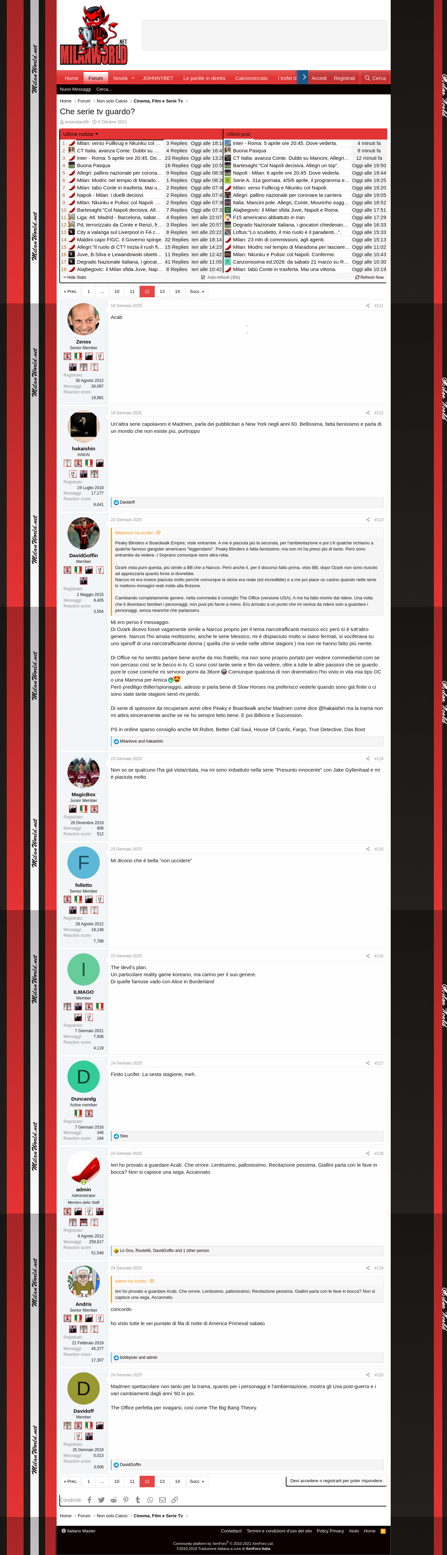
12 (147, 291)
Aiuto (354, 1530)
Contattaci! (231, 1530)
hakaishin (83, 448)
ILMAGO (83, 992)
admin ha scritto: (131, 1281)
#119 (379, 1268)
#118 (379, 1153)
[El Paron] (89, 356)
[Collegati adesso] (84, 1182)
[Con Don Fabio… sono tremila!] (73, 367)
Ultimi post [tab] (238, 134)
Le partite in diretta (204, 78)
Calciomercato (251, 78)
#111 (379, 305)
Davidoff (83, 1411)
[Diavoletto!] (67, 356)
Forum (96, 78)
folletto (83, 885)
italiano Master (79, 1530)
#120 (379, 1375)
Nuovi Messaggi (75, 89)
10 (116, 291)
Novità (120, 78)
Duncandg (83, 1099)
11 (132, 291)
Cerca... (104, 89)
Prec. (72, 291)
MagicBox (84, 794)
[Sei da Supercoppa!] (83, 367)
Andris (84, 1304)
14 (177, 291)
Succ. (195, 291)
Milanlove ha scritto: (134, 532)
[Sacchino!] (83, 1222)
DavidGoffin (83, 555)
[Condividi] (368, 306)
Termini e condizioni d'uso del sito (279, 1530)
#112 (379, 413)
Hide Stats (74, 277)
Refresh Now (369, 277)
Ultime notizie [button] (78, 134)
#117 (379, 1063)
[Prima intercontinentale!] (94, 367)
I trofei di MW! (293, 78)
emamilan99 (77, 121)
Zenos (83, 342)
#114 (379, 758)
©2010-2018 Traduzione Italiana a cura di (223, 1549)
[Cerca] (375, 78)
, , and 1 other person (164, 1250)
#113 (379, 519)
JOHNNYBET (158, 78)
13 (162, 291)
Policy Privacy (330, 1530)
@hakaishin (332, 708)
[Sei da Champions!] (99, 356)
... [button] (102, 291)
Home (72, 78)
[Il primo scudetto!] (78, 356)
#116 (379, 956)
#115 (379, 849)
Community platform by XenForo (223, 1544)
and (141, 741)
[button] (133, 78)
